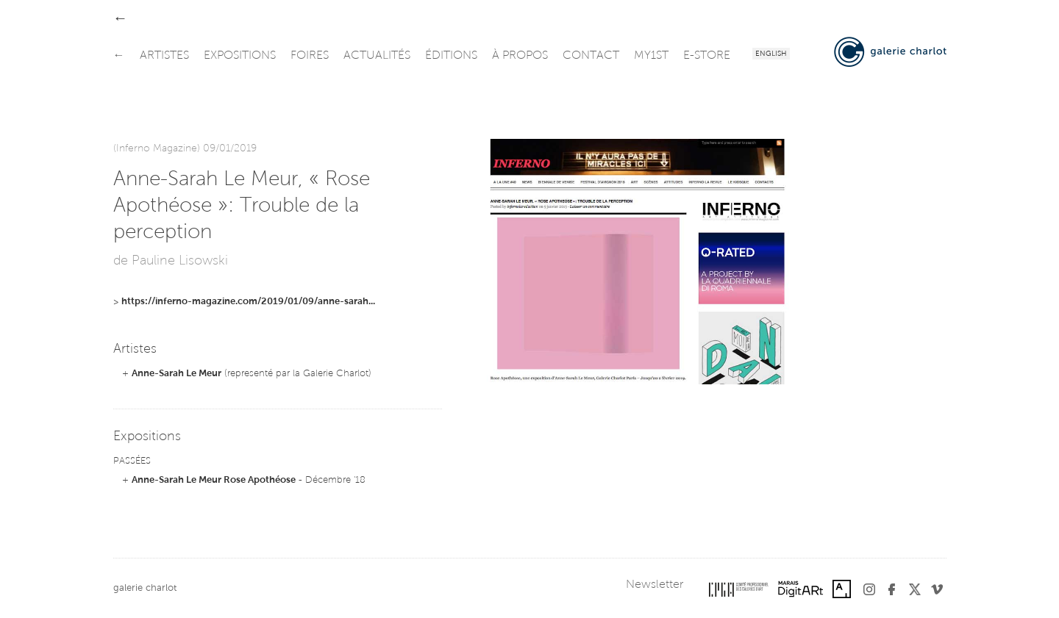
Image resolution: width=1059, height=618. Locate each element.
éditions (451, 56)
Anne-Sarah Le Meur (176, 373)
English (771, 54)
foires (309, 56)
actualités (376, 56)
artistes (164, 56)
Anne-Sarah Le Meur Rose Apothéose (214, 480)
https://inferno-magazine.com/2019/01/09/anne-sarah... (248, 301)
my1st (651, 56)
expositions (240, 56)
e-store (706, 56)
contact (591, 56)
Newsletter (654, 585)
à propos (520, 56)
